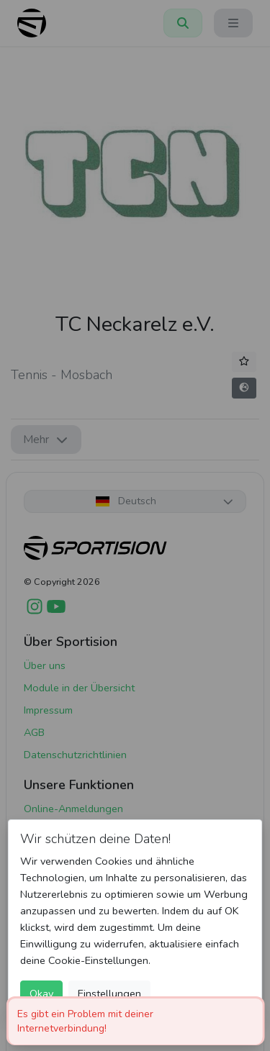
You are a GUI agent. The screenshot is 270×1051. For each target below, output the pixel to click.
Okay (41, 993)
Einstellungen (109, 993)
